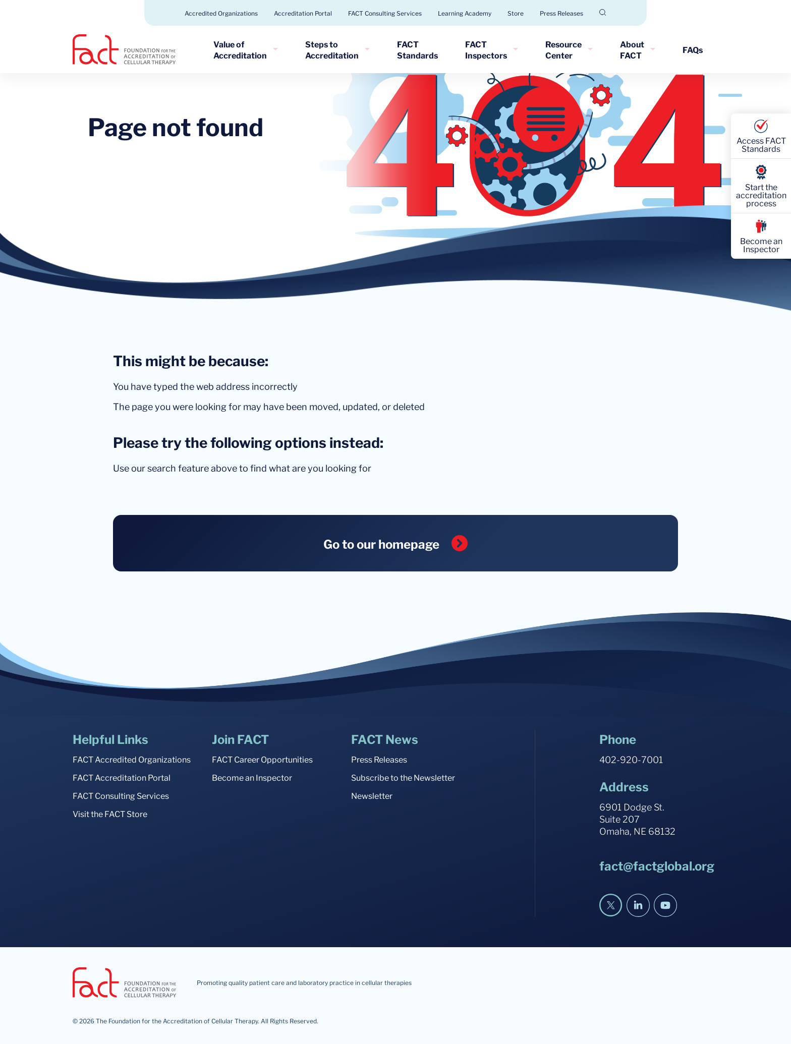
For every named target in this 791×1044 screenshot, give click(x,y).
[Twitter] (611, 905)
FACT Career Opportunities (262, 759)
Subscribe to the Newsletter (403, 777)
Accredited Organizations (221, 13)
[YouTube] (665, 905)
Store (515, 13)
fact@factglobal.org (656, 865)
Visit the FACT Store (110, 813)
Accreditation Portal (303, 13)
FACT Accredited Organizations (132, 759)
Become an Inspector (252, 777)
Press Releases (561, 13)
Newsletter (371, 795)
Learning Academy (464, 13)
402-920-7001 (631, 758)
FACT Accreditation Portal (122, 777)
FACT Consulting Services (385, 13)
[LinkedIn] (638, 905)
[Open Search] (602, 12)
